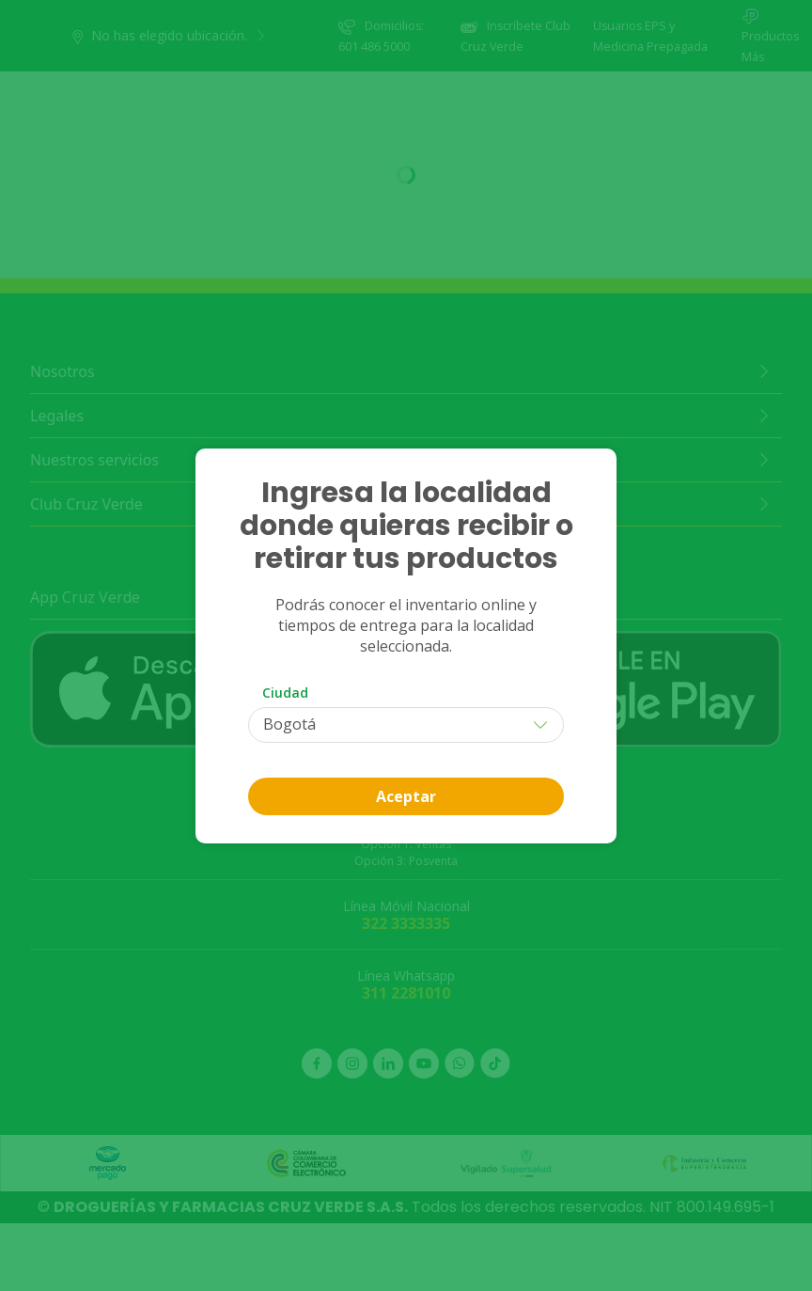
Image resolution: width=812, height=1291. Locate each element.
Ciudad (285, 692)
